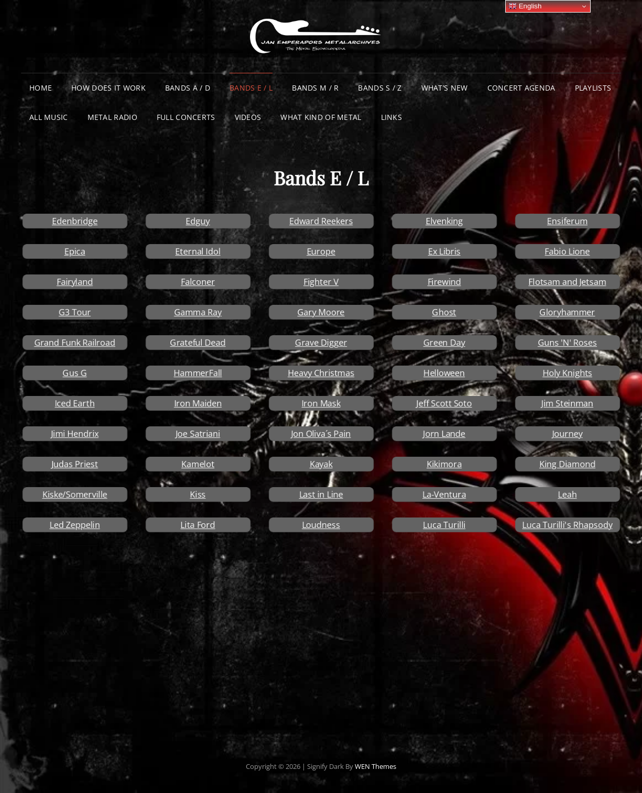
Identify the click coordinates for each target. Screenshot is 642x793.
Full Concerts (186, 117)
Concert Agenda (521, 88)
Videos (248, 117)
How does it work (108, 88)
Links (391, 117)
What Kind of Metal (320, 117)
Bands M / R (315, 88)
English (524, 6)
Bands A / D (187, 88)
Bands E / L (251, 88)
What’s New (444, 88)
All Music (48, 117)
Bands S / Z (379, 88)
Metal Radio (112, 117)
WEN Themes (375, 766)
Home (40, 88)
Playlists (593, 88)
